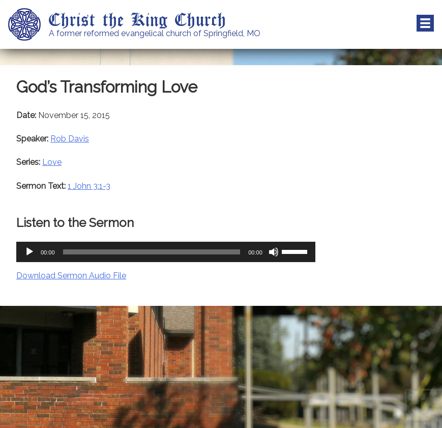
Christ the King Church (137, 18)
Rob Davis (69, 139)
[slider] (152, 251)
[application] (165, 252)
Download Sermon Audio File (71, 275)
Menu (425, 23)
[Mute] (274, 252)
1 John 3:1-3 (89, 186)
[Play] (29, 252)
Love (52, 162)
